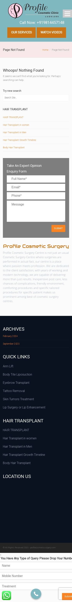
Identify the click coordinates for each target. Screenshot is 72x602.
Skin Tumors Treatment (18, 399)
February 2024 (10, 336)
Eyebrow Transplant (16, 383)
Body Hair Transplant (14, 147)
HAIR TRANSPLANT (13, 117)
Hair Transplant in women (16, 125)
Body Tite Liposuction (17, 374)
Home (45, 49)
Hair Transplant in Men (14, 132)
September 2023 (11, 343)
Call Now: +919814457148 (42, 22)
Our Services (21, 32)
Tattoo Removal (14, 391)
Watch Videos (51, 32)
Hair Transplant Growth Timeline (19, 140)
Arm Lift (8, 366)
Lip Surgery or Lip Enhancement (24, 407)
